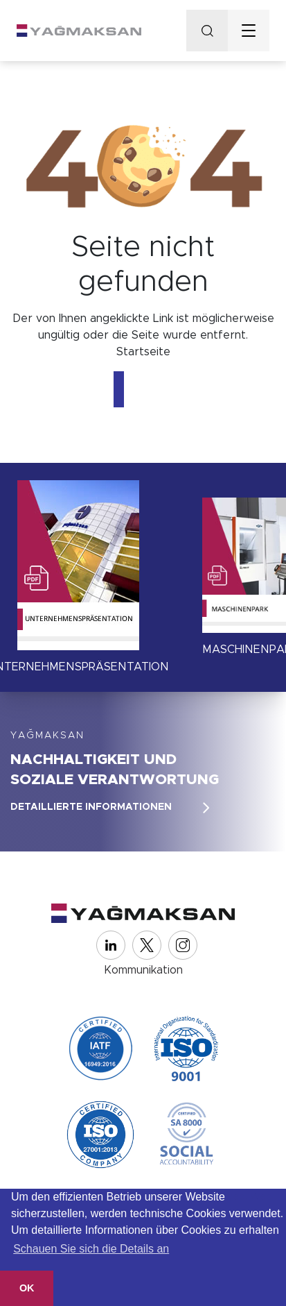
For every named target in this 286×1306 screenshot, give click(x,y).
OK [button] (27, 1288)
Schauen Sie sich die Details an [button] (91, 1249)
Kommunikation (143, 970)
